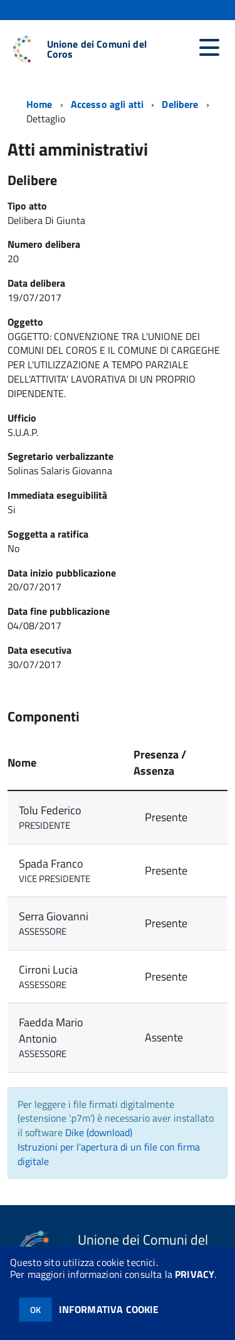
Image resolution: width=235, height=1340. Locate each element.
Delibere (180, 104)
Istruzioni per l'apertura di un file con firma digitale (109, 1154)
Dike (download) (98, 1132)
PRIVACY (194, 1274)
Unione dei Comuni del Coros (97, 49)
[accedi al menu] (209, 48)
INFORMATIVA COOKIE (109, 1309)
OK (35, 1309)
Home (39, 104)
